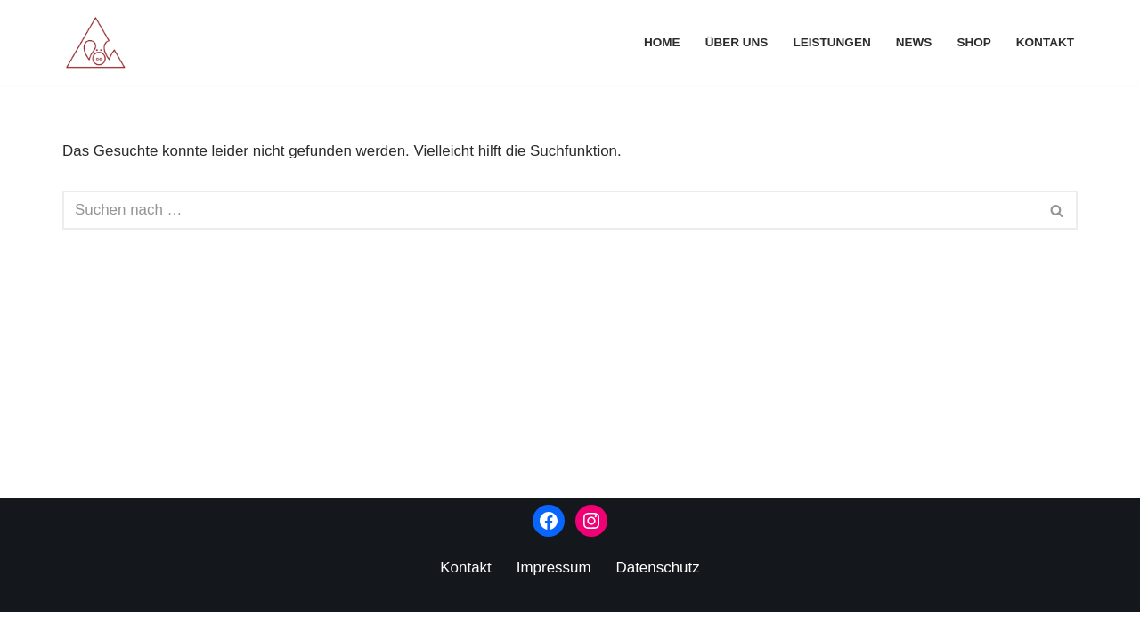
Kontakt (1045, 42)
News (913, 42)
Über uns (736, 42)
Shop (974, 42)
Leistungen (832, 42)
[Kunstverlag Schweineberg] (100, 42)
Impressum (554, 596)
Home (661, 42)
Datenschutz (658, 596)
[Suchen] (550, 211)
